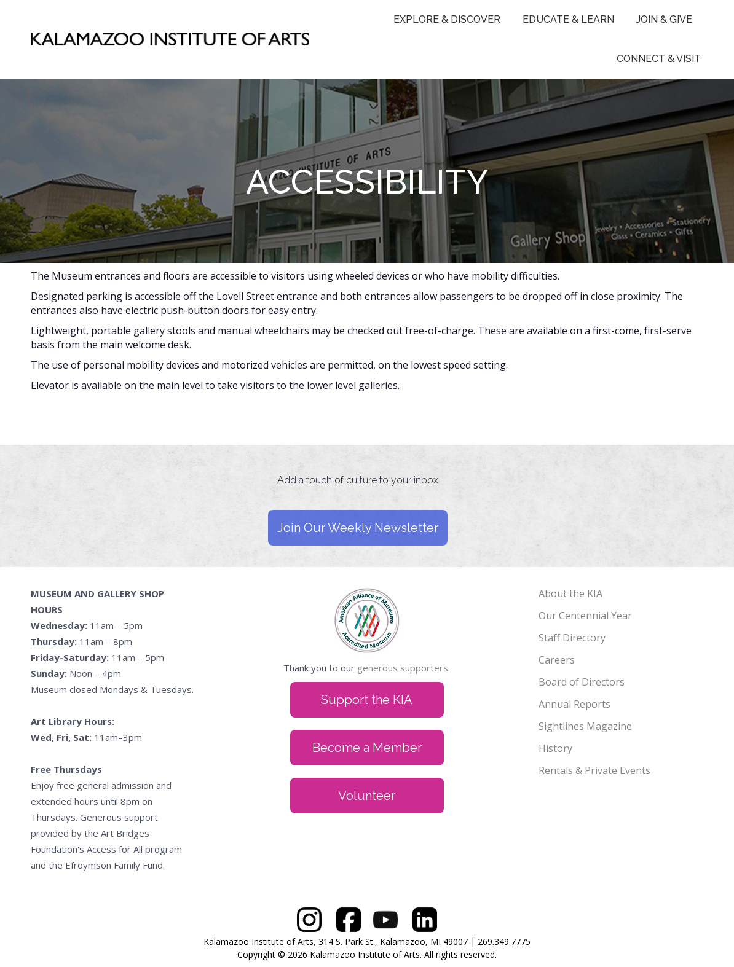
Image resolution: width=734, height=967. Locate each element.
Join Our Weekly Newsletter (357, 527)
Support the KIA (366, 699)
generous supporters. (403, 668)
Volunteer (366, 795)
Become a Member (367, 747)
